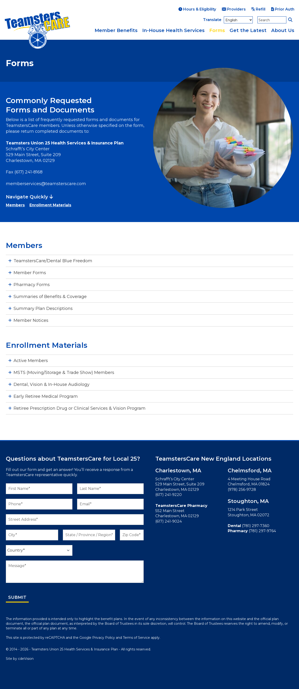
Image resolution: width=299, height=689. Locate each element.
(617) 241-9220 (168, 494)
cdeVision (26, 659)
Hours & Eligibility (197, 9)
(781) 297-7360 (255, 526)
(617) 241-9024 (168, 521)
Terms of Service (136, 637)
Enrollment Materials (50, 205)
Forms (217, 30)
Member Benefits (116, 30)
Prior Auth (282, 9)
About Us (282, 30)
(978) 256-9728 (242, 489)
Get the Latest (248, 30)
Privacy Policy (103, 637)
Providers (234, 9)
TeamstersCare (37, 30)
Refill (258, 9)
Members (15, 205)
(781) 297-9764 (262, 531)
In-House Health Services (173, 30)
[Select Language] (238, 19)
